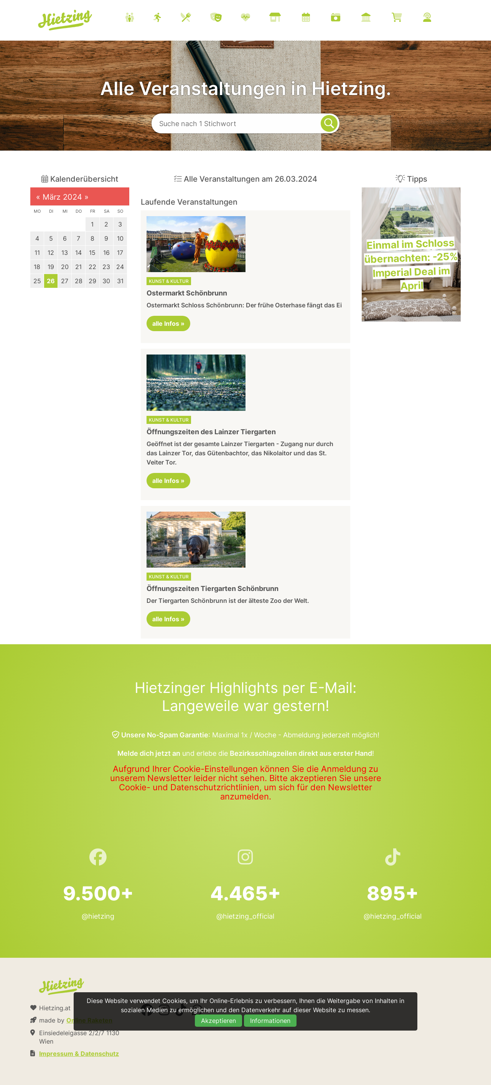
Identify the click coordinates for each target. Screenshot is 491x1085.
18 (37, 267)
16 (106, 252)
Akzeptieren (218, 1020)
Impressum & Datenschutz (79, 1053)
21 (78, 267)
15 (92, 252)
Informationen (270, 1020)
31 (120, 281)
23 (106, 267)
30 (106, 281)
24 (120, 267)
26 (51, 281)
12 (51, 252)
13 (64, 252)
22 (92, 267)
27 (64, 281)
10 (120, 238)
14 (78, 252)
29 (92, 281)
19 (51, 267)
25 (37, 281)
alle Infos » (168, 323)
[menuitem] (287, 18)
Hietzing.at (65, 20)
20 (65, 267)
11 (37, 252)
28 (78, 281)
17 (120, 252)
